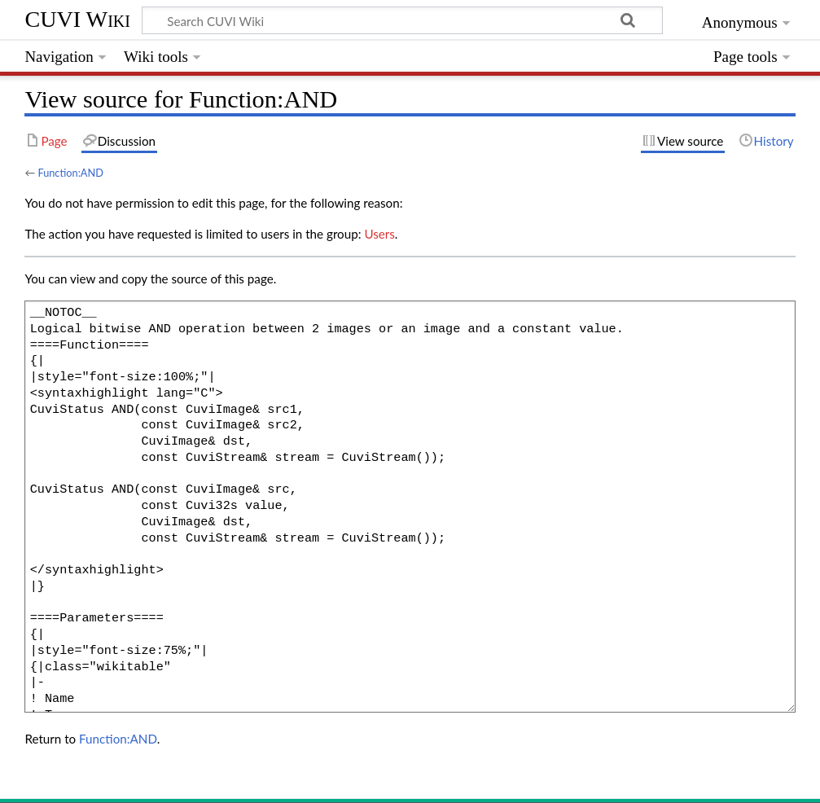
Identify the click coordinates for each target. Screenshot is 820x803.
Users (379, 233)
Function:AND (70, 172)
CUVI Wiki (77, 19)
